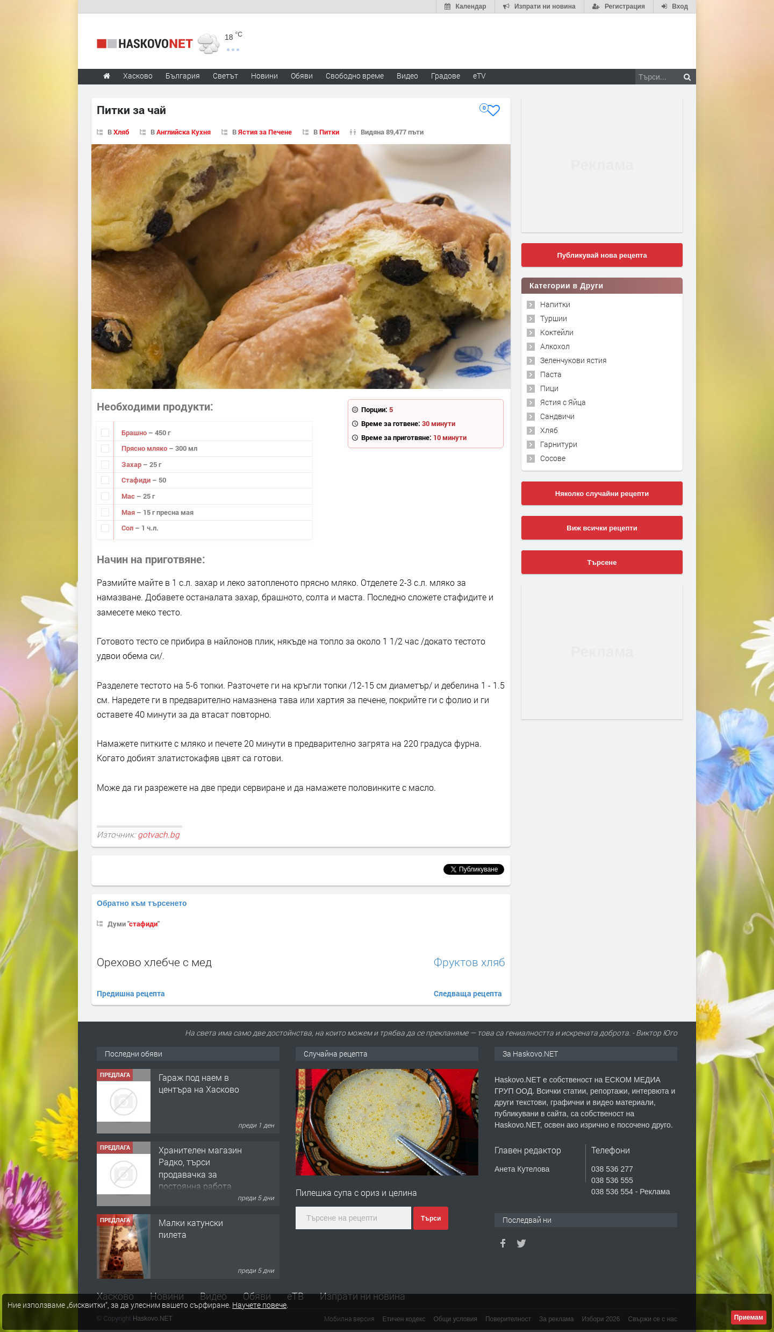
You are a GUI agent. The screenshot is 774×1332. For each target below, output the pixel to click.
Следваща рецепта (468, 993)
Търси (431, 1218)
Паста (551, 374)
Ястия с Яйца (563, 402)
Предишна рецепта (131, 993)
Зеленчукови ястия (573, 360)
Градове (445, 75)
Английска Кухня (183, 132)
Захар (132, 464)
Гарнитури (558, 444)
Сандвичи (557, 416)
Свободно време (355, 75)
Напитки (555, 304)
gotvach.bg (159, 834)
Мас (129, 496)
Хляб (121, 132)
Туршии (553, 318)
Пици (549, 388)
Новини (264, 75)
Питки (329, 132)
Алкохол (555, 346)
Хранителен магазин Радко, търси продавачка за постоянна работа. (200, 1168)
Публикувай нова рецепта (602, 255)
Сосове (552, 458)
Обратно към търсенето (142, 903)
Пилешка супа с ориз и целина (356, 1192)
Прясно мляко (145, 448)
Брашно (134, 432)
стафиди (143, 924)
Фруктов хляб (469, 962)
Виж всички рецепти (602, 528)
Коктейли (557, 332)
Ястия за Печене (265, 132)
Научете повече (259, 1305)
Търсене (602, 562)
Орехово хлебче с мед (154, 961)
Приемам (748, 1317)
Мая (129, 512)
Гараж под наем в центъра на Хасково (199, 1083)
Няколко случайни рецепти (602, 494)
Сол (128, 528)
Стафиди (136, 480)
